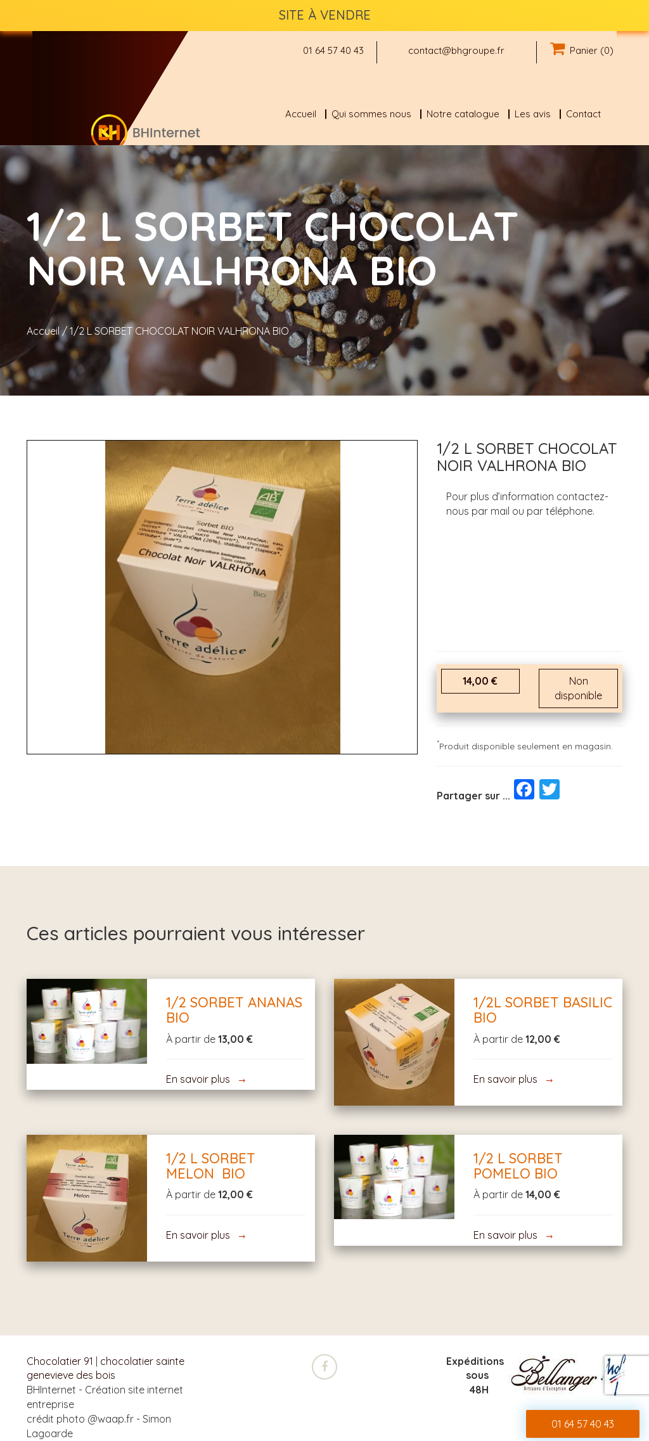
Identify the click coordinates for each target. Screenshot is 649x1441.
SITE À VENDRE (325, 15)
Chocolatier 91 (60, 1361)
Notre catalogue (463, 114)
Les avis (533, 114)
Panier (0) (582, 50)
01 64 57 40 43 (333, 50)
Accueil (300, 114)
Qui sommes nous (371, 114)
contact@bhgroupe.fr (456, 50)
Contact (583, 114)
